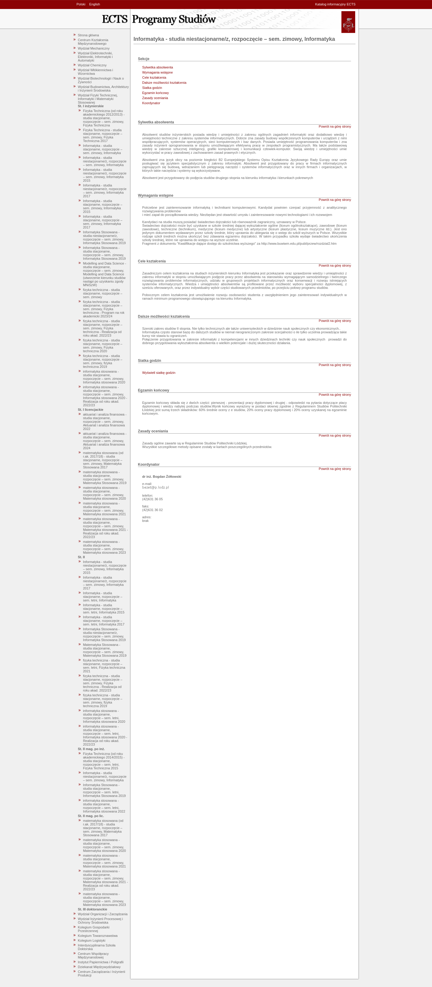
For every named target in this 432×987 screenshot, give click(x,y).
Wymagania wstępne (157, 72)
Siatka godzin (152, 87)
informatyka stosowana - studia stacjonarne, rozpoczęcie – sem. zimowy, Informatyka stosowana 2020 (104, 377)
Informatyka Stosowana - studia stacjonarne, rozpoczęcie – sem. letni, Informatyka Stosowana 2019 (104, 790)
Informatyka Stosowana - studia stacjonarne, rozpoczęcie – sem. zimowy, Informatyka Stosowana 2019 (104, 253)
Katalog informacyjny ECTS (335, 4)
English (94, 4)
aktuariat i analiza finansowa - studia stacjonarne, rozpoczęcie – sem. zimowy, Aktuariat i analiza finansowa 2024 (105, 441)
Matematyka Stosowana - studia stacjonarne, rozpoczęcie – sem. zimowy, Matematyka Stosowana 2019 (105, 650)
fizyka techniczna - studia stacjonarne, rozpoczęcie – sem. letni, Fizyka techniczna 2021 (104, 666)
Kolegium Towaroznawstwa (98, 935)
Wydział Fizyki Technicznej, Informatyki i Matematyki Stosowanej (98, 98)
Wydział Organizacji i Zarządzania (103, 914)
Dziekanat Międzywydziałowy (99, 967)
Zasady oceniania (155, 98)
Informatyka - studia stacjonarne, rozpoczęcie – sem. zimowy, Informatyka (102, 149)
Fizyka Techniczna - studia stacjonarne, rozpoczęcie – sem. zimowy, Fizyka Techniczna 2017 (102, 135)
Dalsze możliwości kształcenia (164, 82)
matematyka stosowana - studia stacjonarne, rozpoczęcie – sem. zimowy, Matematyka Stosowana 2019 (105, 477)
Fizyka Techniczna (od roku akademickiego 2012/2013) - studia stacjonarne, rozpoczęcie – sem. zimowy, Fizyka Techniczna (104, 118)
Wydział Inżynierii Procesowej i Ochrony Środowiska (100, 920)
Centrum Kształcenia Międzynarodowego (93, 41)
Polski (80, 4)
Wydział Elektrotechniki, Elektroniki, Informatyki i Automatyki (95, 56)
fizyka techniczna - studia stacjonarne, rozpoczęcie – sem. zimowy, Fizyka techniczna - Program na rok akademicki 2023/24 (103, 309)
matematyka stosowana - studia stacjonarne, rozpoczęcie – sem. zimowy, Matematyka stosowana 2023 (104, 547)
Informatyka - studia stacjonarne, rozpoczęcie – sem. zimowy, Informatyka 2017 (102, 222)
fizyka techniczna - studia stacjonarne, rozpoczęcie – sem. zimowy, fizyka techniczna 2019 (102, 361)
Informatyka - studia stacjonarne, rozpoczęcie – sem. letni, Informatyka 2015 (103, 608)
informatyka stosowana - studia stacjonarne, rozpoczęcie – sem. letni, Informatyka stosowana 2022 (104, 806)
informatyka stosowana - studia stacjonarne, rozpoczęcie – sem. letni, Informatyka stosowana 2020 (104, 716)
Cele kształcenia (154, 77)
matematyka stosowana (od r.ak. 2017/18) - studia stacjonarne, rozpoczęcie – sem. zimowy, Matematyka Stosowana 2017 (103, 460)
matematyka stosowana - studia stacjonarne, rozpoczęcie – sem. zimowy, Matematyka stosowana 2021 (104, 508)
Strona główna (88, 35)
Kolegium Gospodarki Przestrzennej (94, 929)
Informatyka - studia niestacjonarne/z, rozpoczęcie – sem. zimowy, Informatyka (105, 161)
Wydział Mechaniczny (94, 48)
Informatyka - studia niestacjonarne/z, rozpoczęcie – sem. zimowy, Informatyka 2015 (105, 175)
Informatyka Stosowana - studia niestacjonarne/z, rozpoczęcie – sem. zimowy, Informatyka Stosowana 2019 (104, 237)
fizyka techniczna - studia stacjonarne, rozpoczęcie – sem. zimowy (102, 293)
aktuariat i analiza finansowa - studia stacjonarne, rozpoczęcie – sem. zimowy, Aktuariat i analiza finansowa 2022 (105, 422)
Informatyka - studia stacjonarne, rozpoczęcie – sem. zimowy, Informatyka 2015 (102, 206)
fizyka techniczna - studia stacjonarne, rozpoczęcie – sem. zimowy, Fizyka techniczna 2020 (102, 345)
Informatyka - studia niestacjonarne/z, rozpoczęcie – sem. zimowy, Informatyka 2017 (105, 190)
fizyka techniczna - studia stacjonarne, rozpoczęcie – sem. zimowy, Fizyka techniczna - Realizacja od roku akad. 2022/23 (102, 328)
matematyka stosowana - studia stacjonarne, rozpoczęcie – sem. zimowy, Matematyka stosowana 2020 (104, 493)
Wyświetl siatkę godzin (159, 372)
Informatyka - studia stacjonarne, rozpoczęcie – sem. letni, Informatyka (102, 596)
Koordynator (151, 103)
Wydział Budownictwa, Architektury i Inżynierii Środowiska (103, 88)
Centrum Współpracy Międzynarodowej (93, 955)
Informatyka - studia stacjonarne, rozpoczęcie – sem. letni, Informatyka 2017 (103, 620)
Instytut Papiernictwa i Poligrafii (101, 962)
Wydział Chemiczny (92, 65)
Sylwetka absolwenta (157, 67)
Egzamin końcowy (155, 93)
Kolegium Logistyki (92, 940)
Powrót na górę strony (335, 126)
